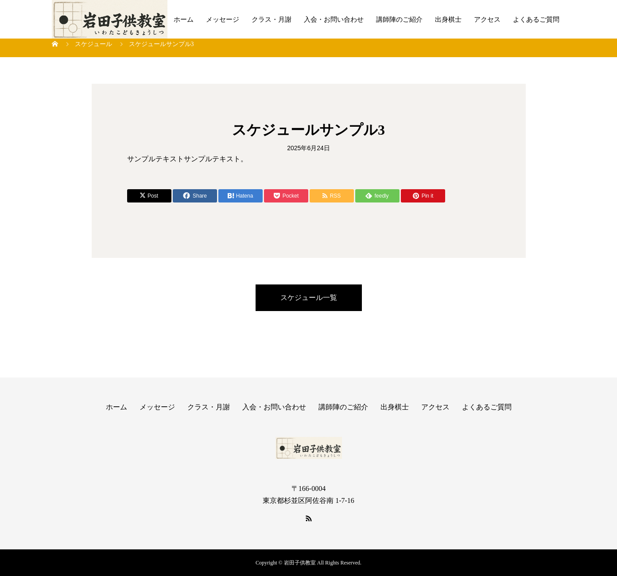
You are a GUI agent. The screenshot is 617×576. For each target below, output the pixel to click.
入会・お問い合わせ (334, 19)
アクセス (487, 19)
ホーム (184, 19)
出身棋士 (448, 19)
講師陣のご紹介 (399, 19)
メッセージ (222, 19)
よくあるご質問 (536, 19)
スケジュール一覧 (308, 297)
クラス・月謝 (271, 19)
